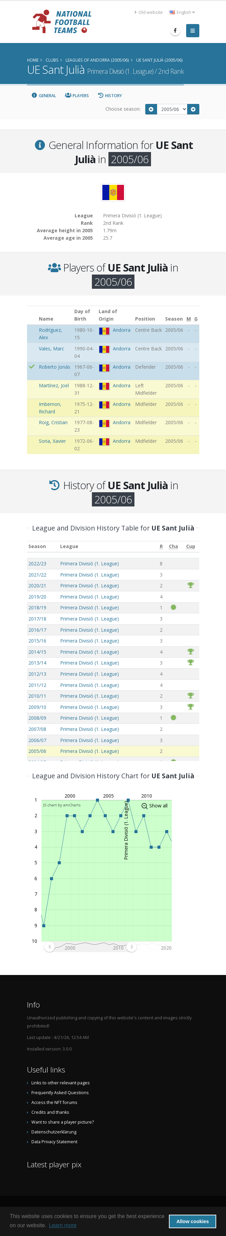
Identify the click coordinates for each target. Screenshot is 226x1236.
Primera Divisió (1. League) (89, 563)
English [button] (182, 12)
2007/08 (37, 729)
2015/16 (37, 640)
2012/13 (37, 674)
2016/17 (37, 630)
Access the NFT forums (54, 1102)
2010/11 (37, 696)
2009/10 (37, 707)
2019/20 (37, 596)
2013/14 (37, 662)
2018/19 (37, 607)
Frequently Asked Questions (60, 1093)
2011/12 (37, 685)
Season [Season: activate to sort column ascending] (37, 546)
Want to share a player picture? (62, 1122)
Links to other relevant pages (60, 1083)
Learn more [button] (63, 1225)
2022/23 (37, 563)
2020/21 (37, 585)
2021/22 (37, 574)
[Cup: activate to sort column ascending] (190, 546)
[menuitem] (90, 946)
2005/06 (37, 751)
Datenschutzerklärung (53, 1132)
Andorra (121, 330)
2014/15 (37, 652)
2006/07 (37, 740)
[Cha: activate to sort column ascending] (173, 546)
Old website (148, 12)
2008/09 (37, 718)
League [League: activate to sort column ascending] (69, 546)
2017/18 (37, 618)
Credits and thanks (50, 1112)
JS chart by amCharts (61, 804)
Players (77, 96)
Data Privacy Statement (54, 1142)
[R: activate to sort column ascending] (161, 546)
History (110, 96)
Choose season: (123, 109)
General (43, 96)
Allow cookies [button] (192, 1221)
